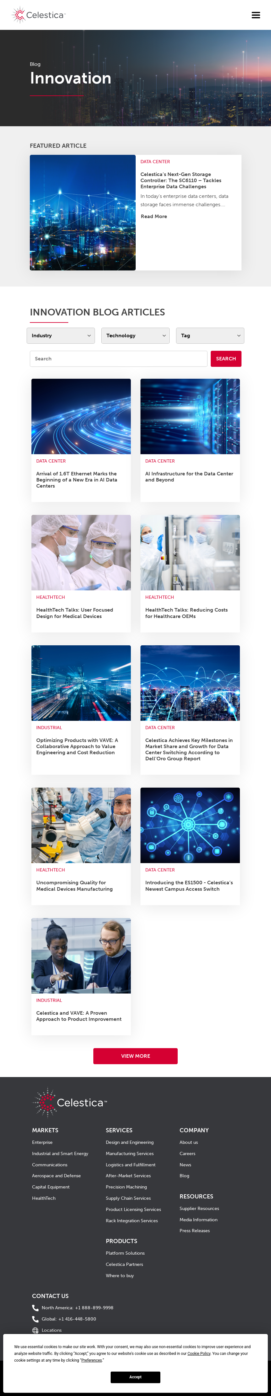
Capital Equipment (51, 1187)
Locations (52, 1330)
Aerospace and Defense (56, 1176)
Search (226, 359)
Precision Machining (126, 1187)
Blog (184, 1176)
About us (189, 1142)
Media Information (198, 1220)
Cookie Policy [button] (199, 1353)
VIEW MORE (135, 1056)
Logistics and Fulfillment (131, 1165)
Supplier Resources (199, 1208)
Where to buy (120, 1275)
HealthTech (43, 1198)
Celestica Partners (124, 1264)
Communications (49, 1165)
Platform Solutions (125, 1253)
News (185, 1165)
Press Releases (195, 1230)
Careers (187, 1153)
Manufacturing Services (130, 1153)
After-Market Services (128, 1176)
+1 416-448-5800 (69, 1319)
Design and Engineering (130, 1142)
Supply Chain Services (128, 1198)
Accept (136, 1377)
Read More (154, 216)
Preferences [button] (91, 1360)
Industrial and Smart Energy (60, 1153)
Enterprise (42, 1142)
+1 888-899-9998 (78, 1308)
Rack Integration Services (132, 1221)
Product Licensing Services (133, 1209)
